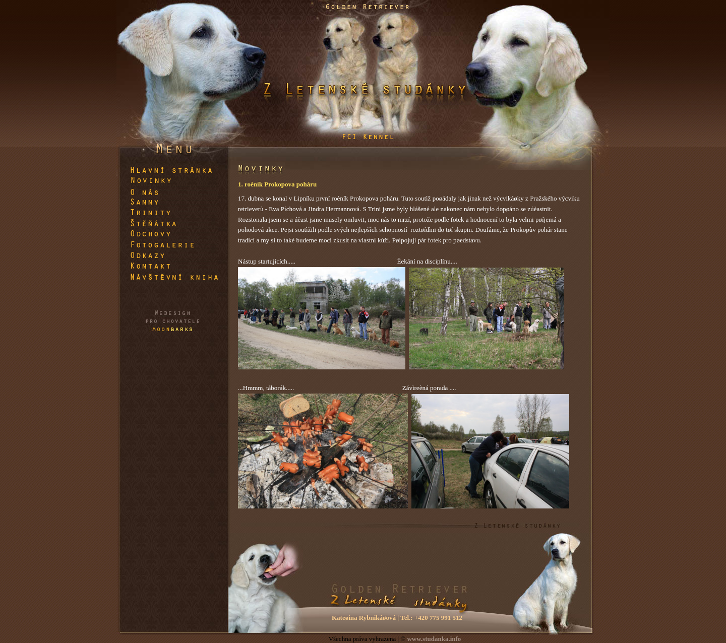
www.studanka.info (434, 638)
